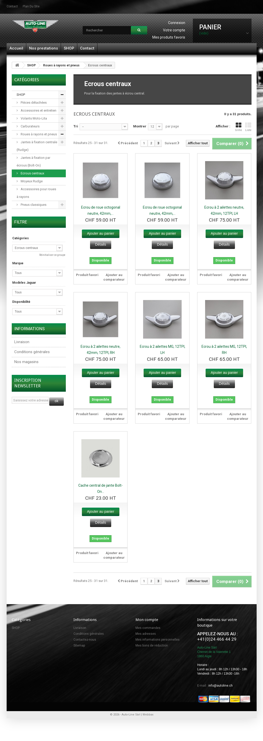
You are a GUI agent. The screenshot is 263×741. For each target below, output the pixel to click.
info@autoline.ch (220, 685)
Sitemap (79, 645)
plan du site (31, 6)
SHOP (69, 48)
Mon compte (146, 619)
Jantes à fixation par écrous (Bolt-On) (33, 161)
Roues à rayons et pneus (61, 65)
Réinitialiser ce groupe (52, 255)
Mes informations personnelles (157, 639)
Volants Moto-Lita (33, 118)
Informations (29, 328)
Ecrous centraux (32, 173)
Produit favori (87, 275)
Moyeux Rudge (31, 181)
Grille (238, 127)
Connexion (176, 23)
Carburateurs (30, 126)
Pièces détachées (33, 102)
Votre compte (174, 30)
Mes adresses (145, 634)
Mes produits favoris (168, 37)
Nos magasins (26, 362)
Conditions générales (32, 352)
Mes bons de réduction (151, 645)
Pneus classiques (33, 205)
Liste (248, 127)
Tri (75, 126)
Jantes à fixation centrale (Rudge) (37, 146)
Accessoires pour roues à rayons (36, 193)
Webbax (148, 714)
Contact (87, 48)
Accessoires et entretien (38, 110)
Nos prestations (43, 48)
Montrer (139, 126)
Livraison (21, 342)
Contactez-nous (84, 639)
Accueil (16, 48)
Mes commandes (147, 628)
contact (12, 6)
